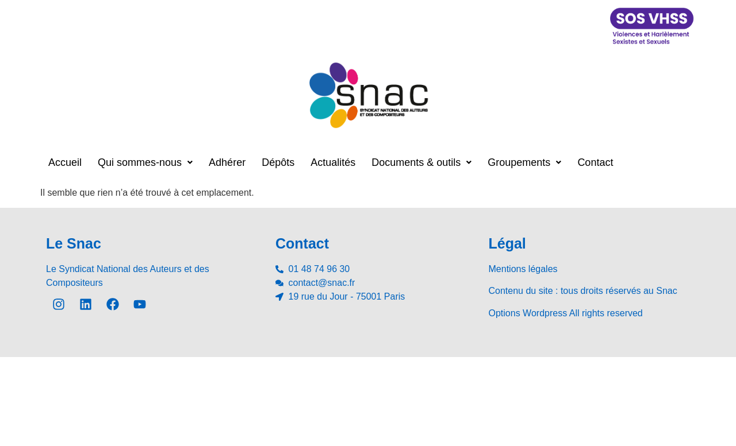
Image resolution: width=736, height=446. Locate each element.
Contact (595, 162)
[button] (145, 162)
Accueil (65, 162)
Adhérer (227, 162)
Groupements (524, 162)
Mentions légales (523, 269)
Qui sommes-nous (145, 162)
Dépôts (278, 162)
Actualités (332, 162)
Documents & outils (421, 162)
